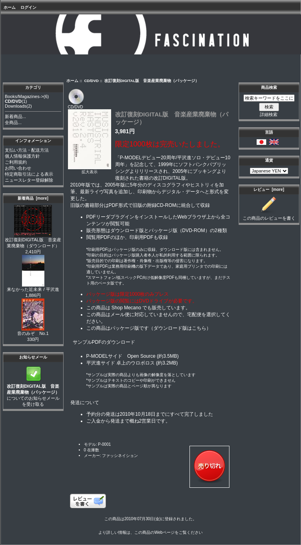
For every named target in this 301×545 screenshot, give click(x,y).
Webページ (164, 532)
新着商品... (15, 116)
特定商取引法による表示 (29, 174)
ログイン (28, 7)
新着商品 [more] (33, 198)
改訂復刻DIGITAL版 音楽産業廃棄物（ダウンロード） (33, 240)
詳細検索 (268, 114)
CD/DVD (91, 80)
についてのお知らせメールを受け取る (33, 393)
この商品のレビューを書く (269, 215)
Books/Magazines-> (24, 96)
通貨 (269, 160)
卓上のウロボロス (135, 363)
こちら (199, 328)
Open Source (141, 356)
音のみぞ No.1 (32, 331)
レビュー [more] (268, 189)
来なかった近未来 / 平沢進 (33, 287)
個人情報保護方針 (22, 156)
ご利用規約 (16, 162)
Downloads (15, 106)
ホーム (10, 7)
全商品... (13, 122)
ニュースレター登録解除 (29, 180)
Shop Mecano (126, 308)
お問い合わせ (18, 168)
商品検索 (269, 87)
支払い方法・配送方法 (27, 150)
